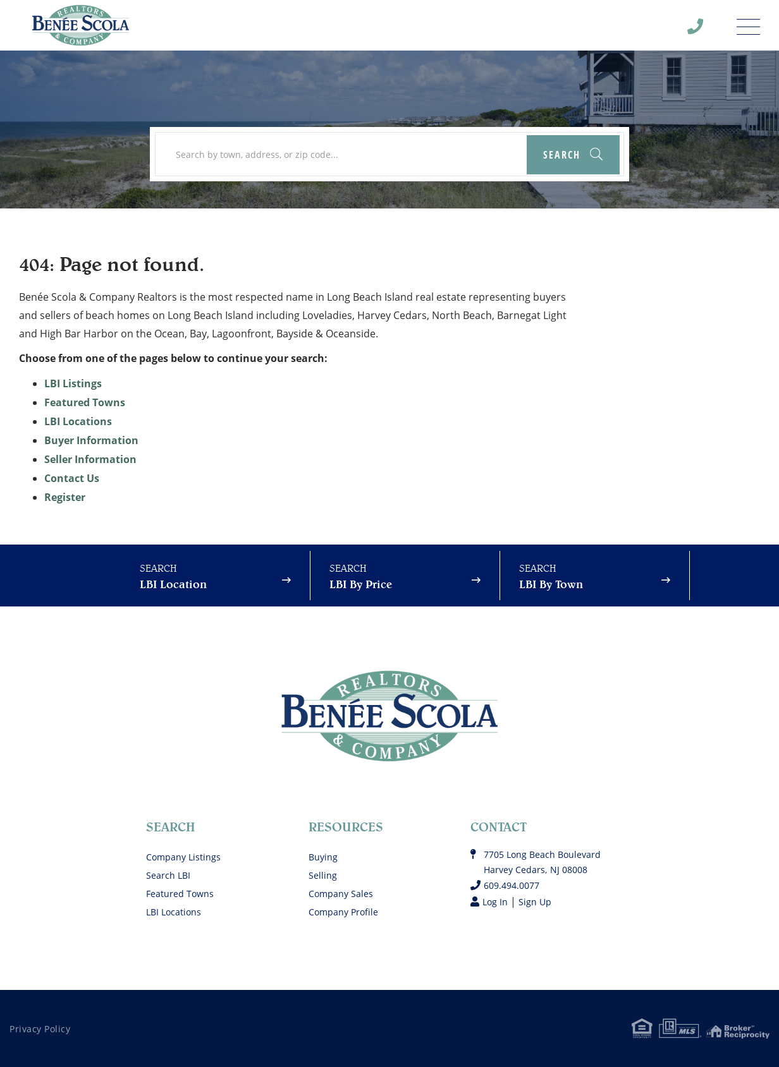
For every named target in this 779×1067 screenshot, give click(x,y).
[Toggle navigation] (748, 23)
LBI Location (173, 584)
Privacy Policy (39, 1029)
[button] (573, 154)
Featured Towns (84, 402)
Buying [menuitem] (323, 857)
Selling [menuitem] (323, 875)
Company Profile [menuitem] (343, 912)
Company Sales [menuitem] (341, 894)
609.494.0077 (511, 885)
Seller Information (90, 459)
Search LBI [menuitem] (168, 875)
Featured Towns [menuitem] (180, 894)
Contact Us (71, 478)
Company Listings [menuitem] (183, 857)
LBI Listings (73, 383)
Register (64, 497)
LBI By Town (551, 584)
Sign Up (534, 902)
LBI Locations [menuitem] (173, 912)
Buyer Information (91, 440)
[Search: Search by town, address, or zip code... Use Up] (389, 154)
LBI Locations (78, 421)
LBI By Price (360, 584)
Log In (495, 902)
